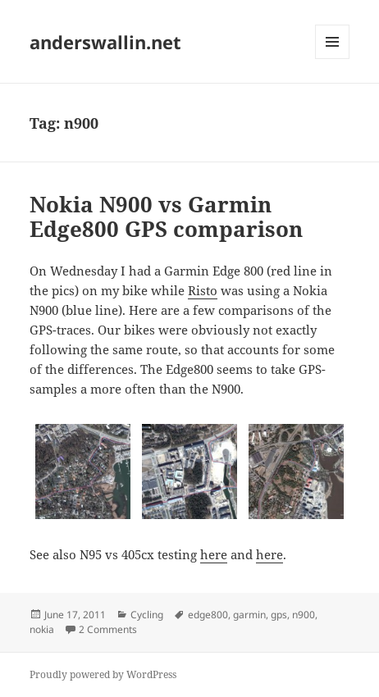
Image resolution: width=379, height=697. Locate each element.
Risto (202, 290)
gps (279, 615)
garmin (249, 615)
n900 (303, 615)
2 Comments (108, 629)
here (213, 554)
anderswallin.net (105, 42)
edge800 (208, 615)
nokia (42, 629)
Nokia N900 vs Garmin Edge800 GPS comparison (166, 216)
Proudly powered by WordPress (103, 674)
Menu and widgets (332, 58)
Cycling (146, 615)
